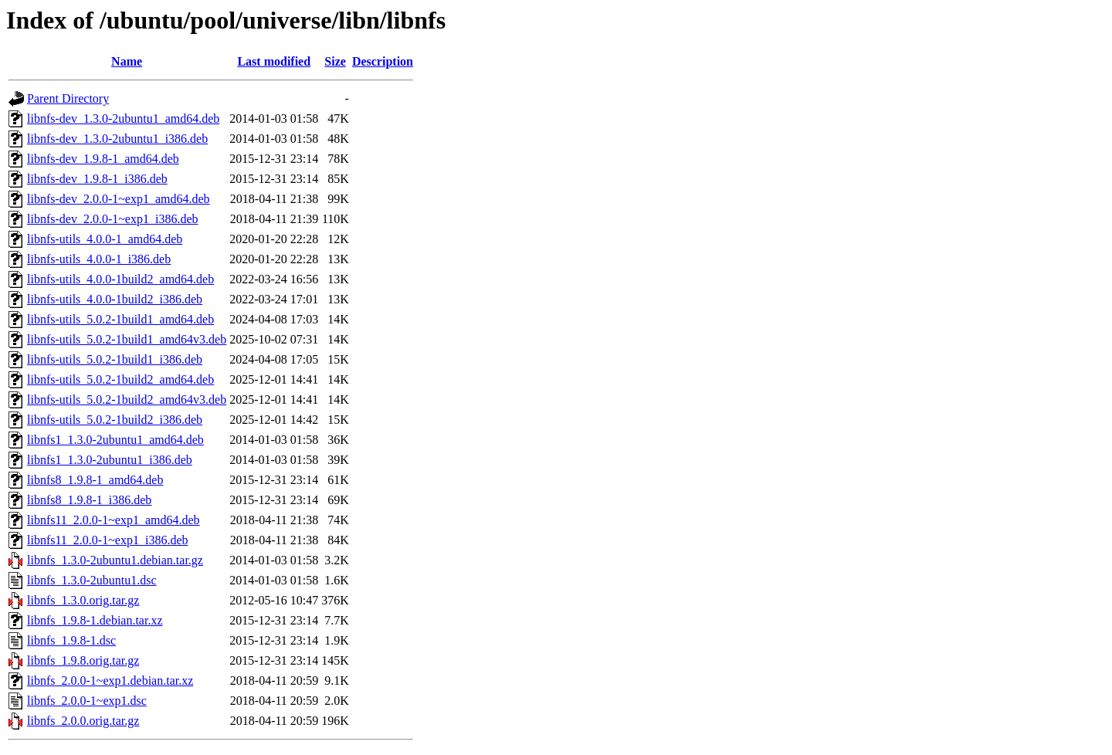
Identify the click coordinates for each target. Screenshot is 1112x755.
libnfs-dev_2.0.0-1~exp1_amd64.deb (118, 198)
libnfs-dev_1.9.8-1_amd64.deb (103, 158)
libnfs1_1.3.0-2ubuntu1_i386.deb (109, 459)
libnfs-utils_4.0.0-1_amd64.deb (104, 238)
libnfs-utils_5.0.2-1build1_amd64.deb (120, 319)
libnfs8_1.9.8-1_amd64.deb (95, 479)
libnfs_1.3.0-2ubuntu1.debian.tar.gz (115, 560)
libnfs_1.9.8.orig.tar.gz (83, 660)
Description (382, 61)
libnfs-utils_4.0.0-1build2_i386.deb (114, 299)
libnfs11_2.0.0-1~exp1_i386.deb (107, 540)
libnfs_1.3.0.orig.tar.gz (83, 600)
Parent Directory (68, 98)
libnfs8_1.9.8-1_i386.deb (89, 499)
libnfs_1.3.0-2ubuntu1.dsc (92, 580)
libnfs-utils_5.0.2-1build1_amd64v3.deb (126, 339)
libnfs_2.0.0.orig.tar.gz (83, 720)
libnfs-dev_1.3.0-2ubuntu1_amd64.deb (123, 118)
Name (126, 61)
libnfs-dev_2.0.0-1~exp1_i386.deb (112, 218)
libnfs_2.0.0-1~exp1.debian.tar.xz (110, 680)
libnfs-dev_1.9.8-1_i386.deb (97, 178)
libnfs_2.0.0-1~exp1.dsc (87, 700)
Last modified (273, 61)
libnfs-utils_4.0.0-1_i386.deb (99, 259)
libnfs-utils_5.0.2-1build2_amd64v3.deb (126, 399)
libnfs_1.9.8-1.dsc (71, 640)
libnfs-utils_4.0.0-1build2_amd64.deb (120, 279)
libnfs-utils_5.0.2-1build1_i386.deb (114, 359)
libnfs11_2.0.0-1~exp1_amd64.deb (113, 519)
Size (335, 61)
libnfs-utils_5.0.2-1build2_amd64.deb (120, 379)
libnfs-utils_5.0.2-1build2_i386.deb (114, 419)
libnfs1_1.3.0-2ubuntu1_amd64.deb (115, 439)
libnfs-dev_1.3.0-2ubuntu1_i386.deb (117, 138)
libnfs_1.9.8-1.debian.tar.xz (95, 620)
